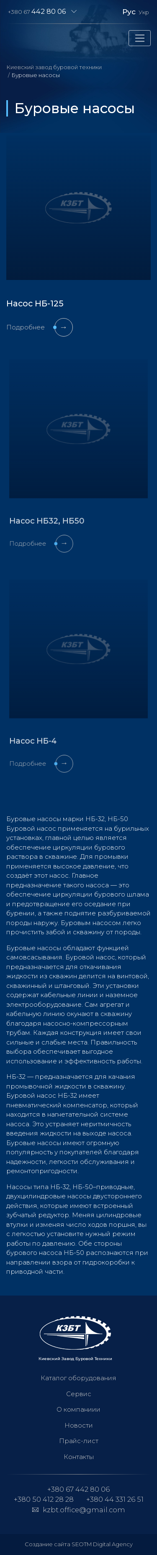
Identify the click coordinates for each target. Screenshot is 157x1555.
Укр (144, 12)
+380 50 (44, 1499)
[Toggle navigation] (140, 38)
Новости (78, 1425)
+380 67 (37, 11)
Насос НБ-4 (41, 730)
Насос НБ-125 (35, 303)
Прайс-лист (78, 1441)
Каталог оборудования (78, 1378)
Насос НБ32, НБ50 (52, 510)
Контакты (79, 1457)
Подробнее (39, 327)
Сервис (78, 1394)
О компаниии (78, 1409)
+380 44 (115, 1499)
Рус (129, 11)
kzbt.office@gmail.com (84, 1510)
